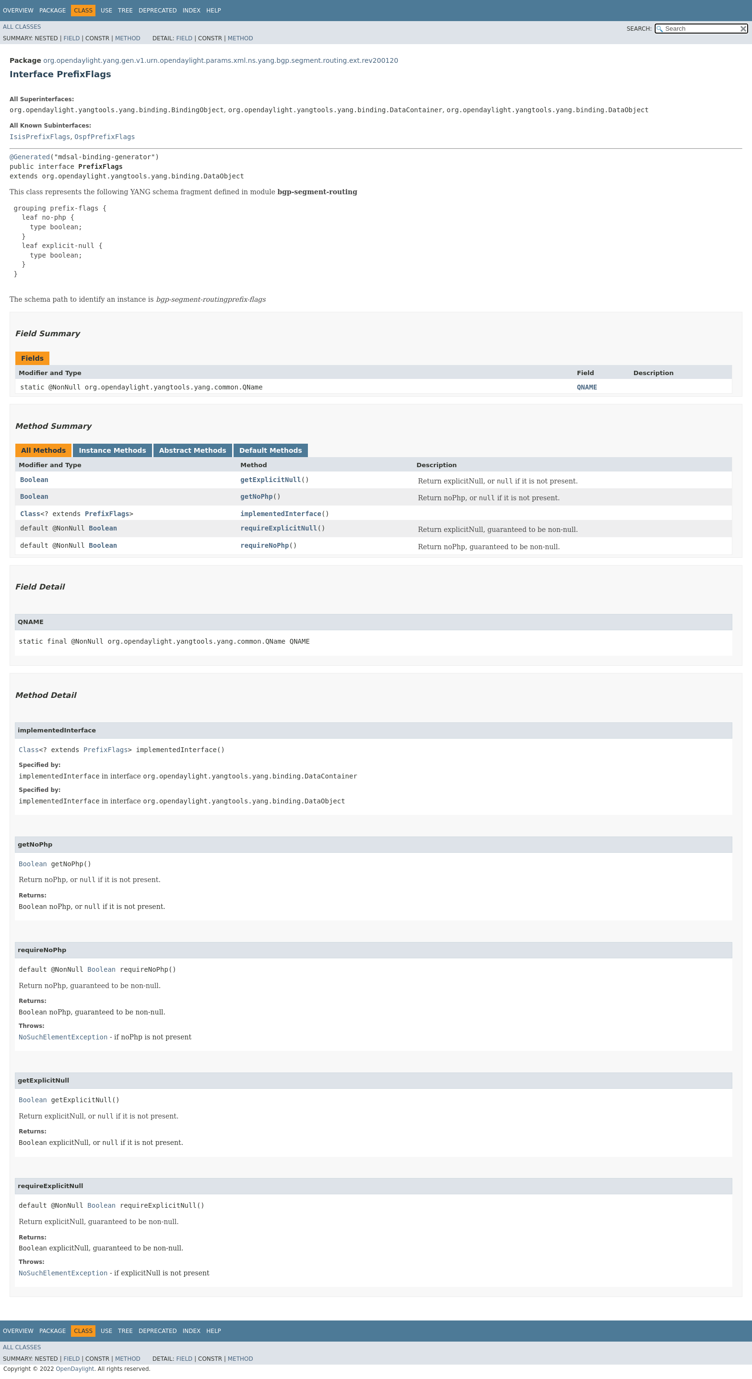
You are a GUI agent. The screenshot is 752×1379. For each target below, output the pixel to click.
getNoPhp (256, 496)
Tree (125, 10)
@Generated (30, 157)
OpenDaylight (75, 1369)
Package (52, 10)
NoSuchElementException (63, 1037)
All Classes (22, 27)
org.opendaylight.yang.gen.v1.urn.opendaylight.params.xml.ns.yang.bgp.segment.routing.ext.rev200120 (220, 60)
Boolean (34, 479)
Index (192, 10)
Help (213, 10)
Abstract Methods (192, 450)
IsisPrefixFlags (40, 137)
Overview (18, 10)
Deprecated (158, 10)
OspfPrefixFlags (104, 137)
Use (106, 10)
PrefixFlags (107, 514)
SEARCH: (639, 28)
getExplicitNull (270, 479)
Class (30, 514)
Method (128, 38)
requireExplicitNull (278, 528)
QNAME (587, 387)
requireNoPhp (264, 545)
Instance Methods (112, 450)
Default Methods (270, 450)
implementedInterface (280, 514)
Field (71, 38)
